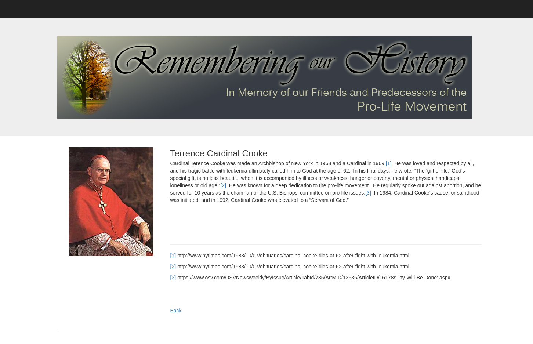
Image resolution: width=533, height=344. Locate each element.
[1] (389, 163)
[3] (368, 193)
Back (176, 311)
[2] (223, 185)
